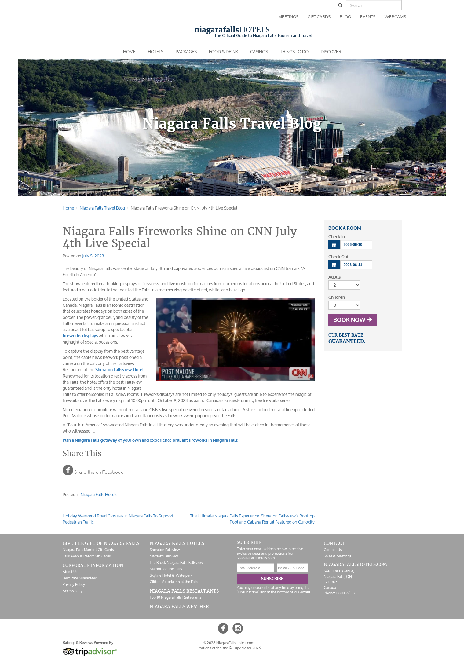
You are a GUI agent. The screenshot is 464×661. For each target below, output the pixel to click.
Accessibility (72, 591)
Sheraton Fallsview (165, 549)
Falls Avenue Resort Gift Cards (87, 556)
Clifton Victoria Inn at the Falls (174, 582)
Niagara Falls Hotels (99, 494)
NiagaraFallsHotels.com (355, 564)
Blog (345, 16)
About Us (70, 571)
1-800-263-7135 (348, 593)
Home (129, 51)
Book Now (352, 320)
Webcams (395, 16)
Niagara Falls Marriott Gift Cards (88, 549)
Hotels (232, 30)
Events (367, 16)
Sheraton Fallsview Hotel (119, 370)
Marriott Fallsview (164, 556)
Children (336, 297)
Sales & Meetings (337, 556)
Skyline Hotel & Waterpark (171, 575)
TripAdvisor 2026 (247, 648)
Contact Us (333, 549)
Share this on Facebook (93, 470)
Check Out (338, 257)
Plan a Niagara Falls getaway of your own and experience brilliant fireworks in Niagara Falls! (150, 440)
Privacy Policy (74, 584)
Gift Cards (319, 16)
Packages (186, 51)
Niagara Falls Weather (179, 606)
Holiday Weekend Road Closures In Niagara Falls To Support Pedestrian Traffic (118, 518)
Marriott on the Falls (166, 569)
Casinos (259, 51)
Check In (336, 237)
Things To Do (294, 51)
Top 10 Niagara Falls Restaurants (175, 597)
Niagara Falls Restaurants (184, 591)
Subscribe (272, 579)
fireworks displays (80, 336)
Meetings (288, 16)
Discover (331, 51)
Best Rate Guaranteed (80, 578)
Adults (334, 277)
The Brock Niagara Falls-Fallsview (176, 562)
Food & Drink (223, 51)
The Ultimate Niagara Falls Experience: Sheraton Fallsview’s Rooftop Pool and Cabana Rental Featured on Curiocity (252, 518)
